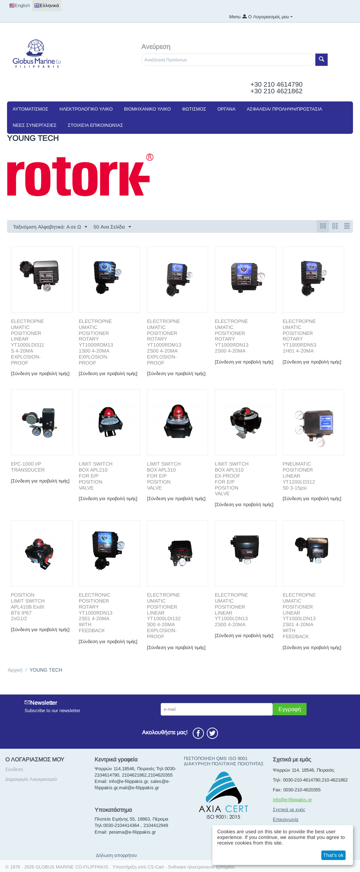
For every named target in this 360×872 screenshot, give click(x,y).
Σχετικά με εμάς (289, 809)
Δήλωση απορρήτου (116, 855)
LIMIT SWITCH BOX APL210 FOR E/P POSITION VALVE (95, 476)
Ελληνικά (46, 5)
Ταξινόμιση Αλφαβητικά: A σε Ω (50, 227)
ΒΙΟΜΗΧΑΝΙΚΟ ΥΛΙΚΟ (147, 109)
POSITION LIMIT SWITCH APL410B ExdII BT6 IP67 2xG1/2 (28, 607)
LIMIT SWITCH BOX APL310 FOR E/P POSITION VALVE (164, 476)
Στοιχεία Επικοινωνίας (95, 125)
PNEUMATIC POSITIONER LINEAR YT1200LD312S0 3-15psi (299, 476)
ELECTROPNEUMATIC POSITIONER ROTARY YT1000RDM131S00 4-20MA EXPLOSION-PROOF (96, 342)
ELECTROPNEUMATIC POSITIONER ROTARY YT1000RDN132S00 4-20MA (232, 336)
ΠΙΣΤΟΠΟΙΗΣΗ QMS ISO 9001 (216, 758)
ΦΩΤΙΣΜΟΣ (194, 109)
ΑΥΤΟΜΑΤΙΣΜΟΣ (30, 109)
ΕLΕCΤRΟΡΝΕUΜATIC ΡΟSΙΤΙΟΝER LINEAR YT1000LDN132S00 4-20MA (231, 610)
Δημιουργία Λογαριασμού (31, 779)
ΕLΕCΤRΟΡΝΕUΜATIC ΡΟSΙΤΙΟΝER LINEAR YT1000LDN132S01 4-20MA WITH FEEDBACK (299, 616)
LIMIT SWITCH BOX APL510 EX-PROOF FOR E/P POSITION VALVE (232, 479)
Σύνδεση (14, 769)
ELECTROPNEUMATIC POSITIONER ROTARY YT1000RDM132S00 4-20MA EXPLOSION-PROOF (164, 342)
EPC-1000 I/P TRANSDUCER (28, 467)
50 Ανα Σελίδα (112, 227)
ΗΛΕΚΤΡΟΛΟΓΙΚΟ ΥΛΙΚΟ (85, 109)
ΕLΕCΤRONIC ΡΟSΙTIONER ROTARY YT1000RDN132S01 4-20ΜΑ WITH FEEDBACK (95, 613)
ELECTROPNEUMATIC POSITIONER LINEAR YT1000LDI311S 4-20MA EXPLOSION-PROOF (27, 342)
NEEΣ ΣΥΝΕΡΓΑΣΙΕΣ (35, 125)
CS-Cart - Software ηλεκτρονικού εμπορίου (191, 867)
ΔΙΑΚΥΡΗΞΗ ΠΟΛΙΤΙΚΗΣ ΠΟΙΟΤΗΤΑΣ (224, 764)
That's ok (333, 855)
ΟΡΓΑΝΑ (226, 109)
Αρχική (15, 670)
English (19, 5)
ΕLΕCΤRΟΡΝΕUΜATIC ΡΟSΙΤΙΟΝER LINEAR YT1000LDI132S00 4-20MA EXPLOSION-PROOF (164, 616)
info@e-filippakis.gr (292, 800)
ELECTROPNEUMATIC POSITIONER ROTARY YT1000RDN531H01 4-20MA (299, 336)
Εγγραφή (289, 709)
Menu (234, 16)
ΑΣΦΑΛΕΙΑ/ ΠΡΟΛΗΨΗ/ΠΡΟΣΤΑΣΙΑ (284, 109)
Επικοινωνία (285, 819)
